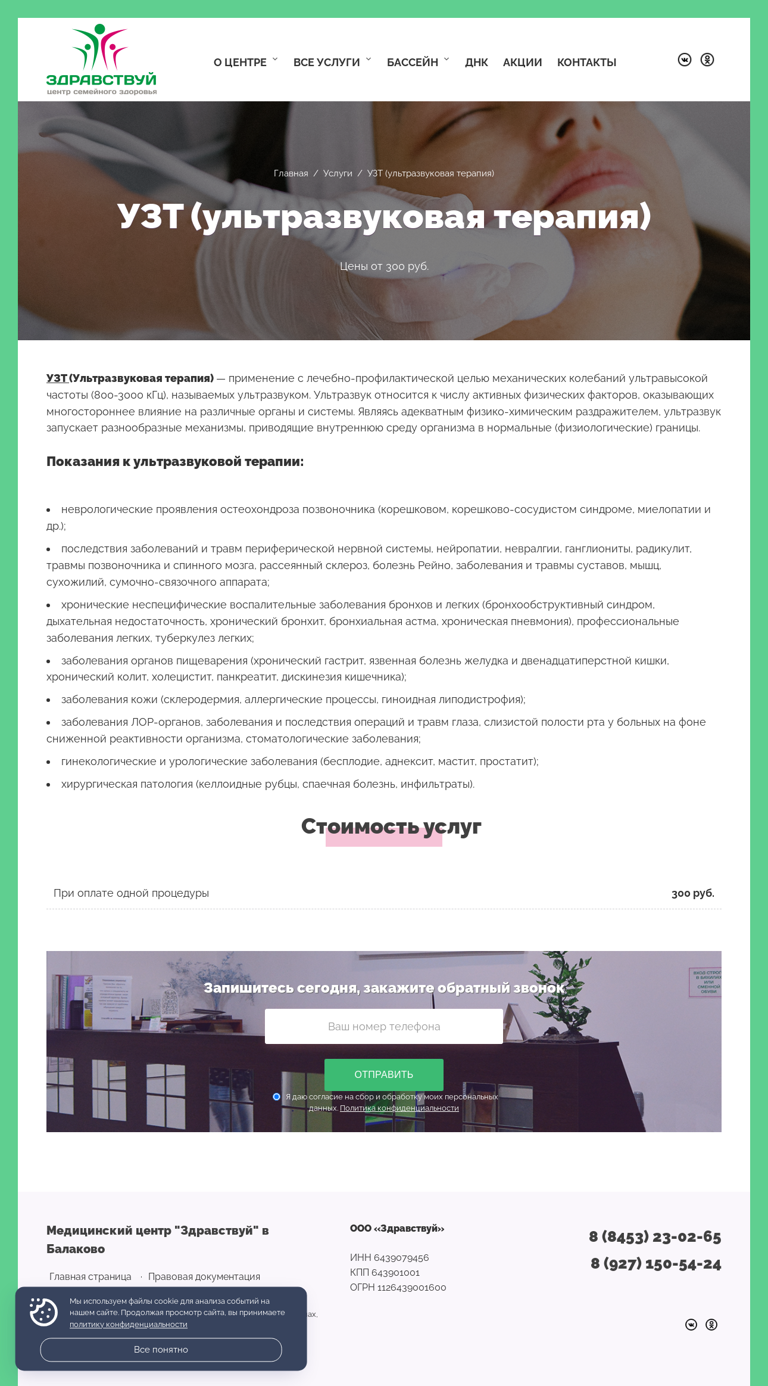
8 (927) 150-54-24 (656, 1263)
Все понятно (161, 1349)
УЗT (57, 378)
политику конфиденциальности (129, 1324)
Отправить (383, 1075)
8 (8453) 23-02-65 (655, 1236)
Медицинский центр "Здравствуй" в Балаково (101, 59)
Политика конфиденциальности (399, 1108)
